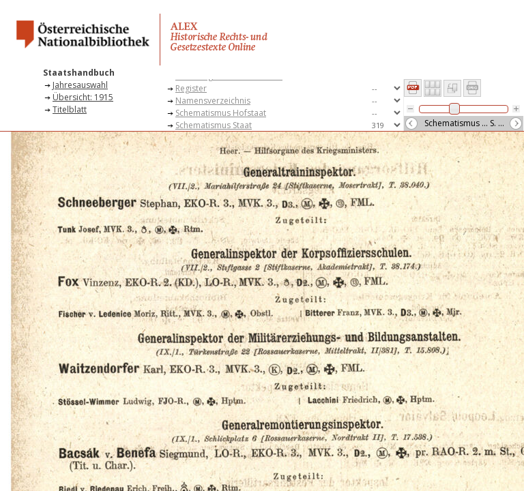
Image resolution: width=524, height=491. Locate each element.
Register (191, 88)
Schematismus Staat (213, 125)
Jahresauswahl (80, 85)
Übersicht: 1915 (83, 97)
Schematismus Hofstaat (220, 113)
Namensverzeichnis (212, 100)
